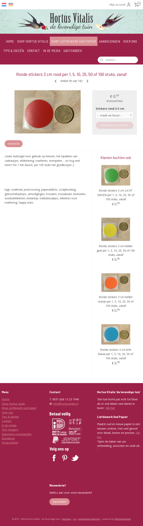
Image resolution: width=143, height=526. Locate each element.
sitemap (66, 518)
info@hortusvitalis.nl (65, 404)
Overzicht (13, 143)
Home (5, 399)
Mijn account (120, 4)
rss (74, 518)
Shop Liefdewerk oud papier (19, 408)
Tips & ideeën (10, 417)
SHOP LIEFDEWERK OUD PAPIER (73, 41)
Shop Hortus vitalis (13, 404)
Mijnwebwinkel (123, 518)
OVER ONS (130, 41)
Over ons (7, 412)
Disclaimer (8, 438)
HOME (10, 41)
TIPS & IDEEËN (13, 50)
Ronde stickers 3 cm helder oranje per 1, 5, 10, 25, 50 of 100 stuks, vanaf (116, 301)
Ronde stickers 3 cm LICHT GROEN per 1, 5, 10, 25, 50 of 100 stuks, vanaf (115, 195)
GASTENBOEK (72, 50)
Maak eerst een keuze (114, 125)
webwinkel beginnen (89, 518)
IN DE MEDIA (51, 50)
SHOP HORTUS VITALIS (32, 41)
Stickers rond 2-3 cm (110, 108)
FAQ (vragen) (10, 429)
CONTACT (33, 50)
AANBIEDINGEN (109, 41)
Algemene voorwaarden (17, 434)
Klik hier (110, 408)
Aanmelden (59, 502)
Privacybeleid (10, 442)
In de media (9, 425)
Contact (7, 421)
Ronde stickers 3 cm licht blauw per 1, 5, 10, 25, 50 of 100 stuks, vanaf (115, 354)
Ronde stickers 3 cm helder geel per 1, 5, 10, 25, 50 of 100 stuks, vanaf (116, 250)
